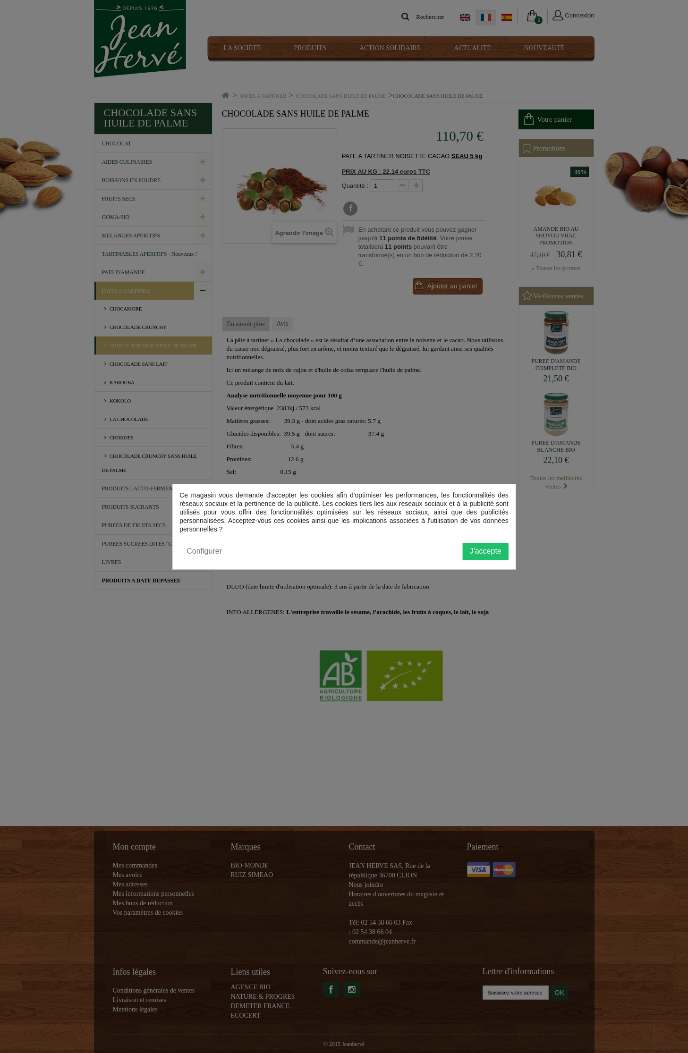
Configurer (204, 551)
